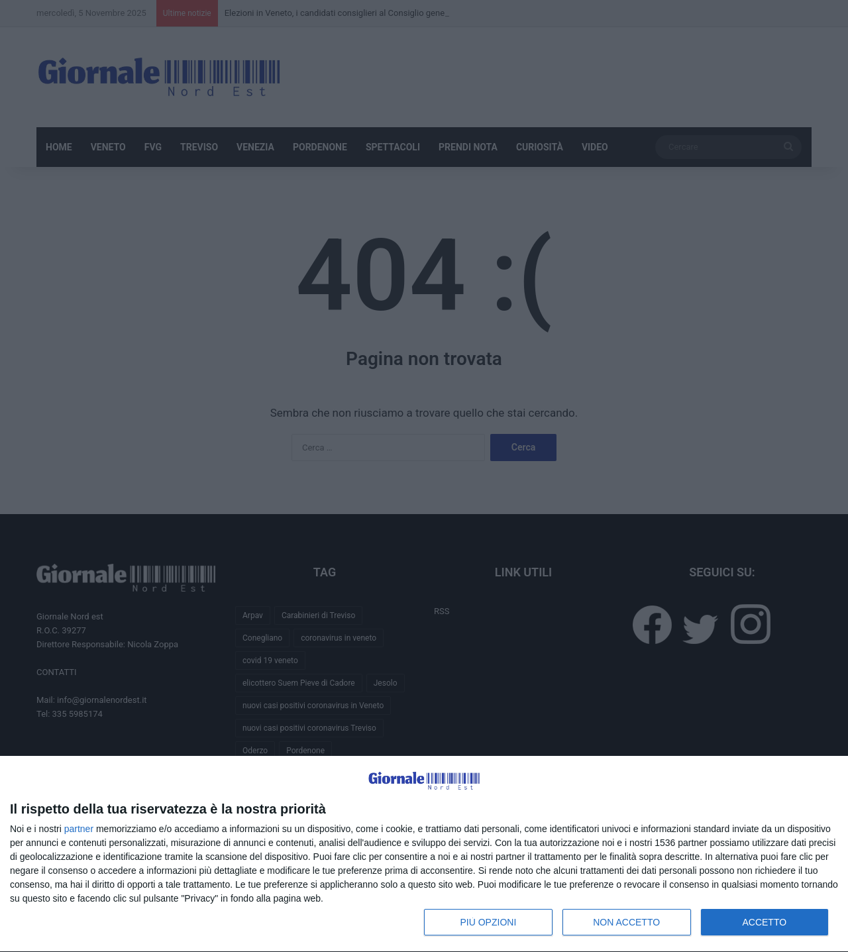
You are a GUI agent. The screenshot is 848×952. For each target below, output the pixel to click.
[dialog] (424, 854)
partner (78, 828)
